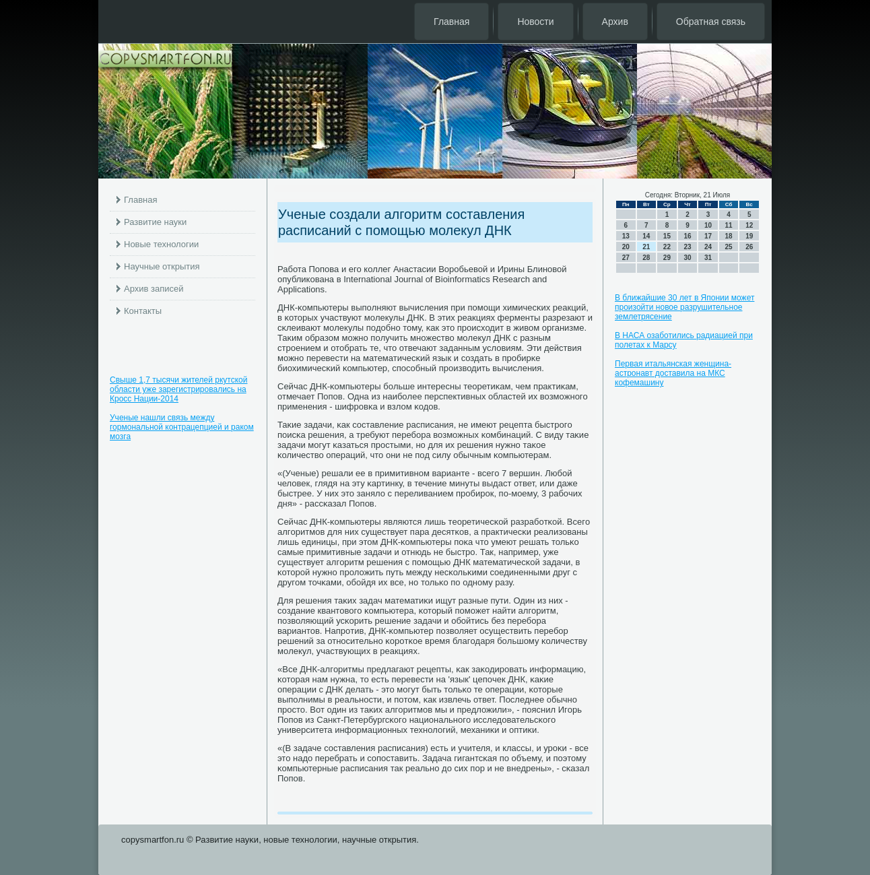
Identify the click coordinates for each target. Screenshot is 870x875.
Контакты (143, 311)
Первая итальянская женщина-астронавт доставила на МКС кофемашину (673, 373)
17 (708, 236)
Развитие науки (155, 222)
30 (687, 257)
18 (729, 236)
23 (687, 247)
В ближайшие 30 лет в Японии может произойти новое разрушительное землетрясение (684, 307)
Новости (535, 21)
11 (729, 225)
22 (667, 247)
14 (646, 236)
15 (667, 236)
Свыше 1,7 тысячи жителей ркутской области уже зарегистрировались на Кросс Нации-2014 (179, 389)
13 (626, 236)
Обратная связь (710, 21)
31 (708, 257)
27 (626, 257)
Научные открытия (162, 266)
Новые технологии (161, 244)
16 (687, 236)
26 (749, 247)
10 (708, 225)
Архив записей (154, 289)
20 (626, 247)
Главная (451, 21)
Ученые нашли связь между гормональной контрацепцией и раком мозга (182, 427)
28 (646, 257)
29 (667, 257)
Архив (615, 21)
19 (749, 236)
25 (729, 247)
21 (646, 247)
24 (708, 247)
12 (749, 225)
